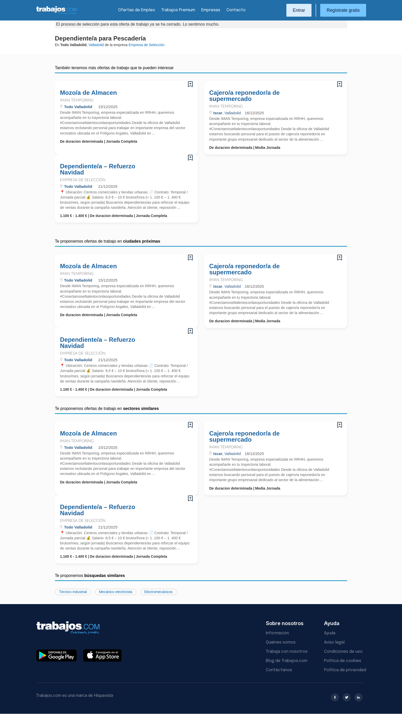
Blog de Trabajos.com (286, 661)
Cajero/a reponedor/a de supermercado (244, 96)
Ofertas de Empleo (136, 10)
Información (277, 633)
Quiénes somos (281, 642)
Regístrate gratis (343, 10)
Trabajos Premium (178, 10)
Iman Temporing (77, 100)
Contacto (236, 10)
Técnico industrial (73, 592)
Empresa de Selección (82, 180)
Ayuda (329, 633)
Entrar (299, 10)
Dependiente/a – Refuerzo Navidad (97, 169)
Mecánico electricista (115, 592)
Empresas (210, 10)
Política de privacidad (345, 670)
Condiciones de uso (343, 651)
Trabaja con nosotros (287, 651)
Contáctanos (279, 670)
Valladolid (96, 45)
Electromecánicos (158, 592)
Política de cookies (342, 661)
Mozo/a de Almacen (88, 93)
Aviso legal (334, 642)
